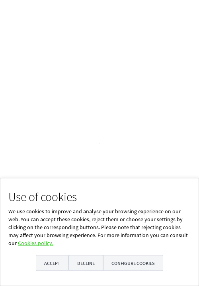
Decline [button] (86, 263)
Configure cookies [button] (133, 263)
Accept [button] (52, 263)
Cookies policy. (35, 243)
